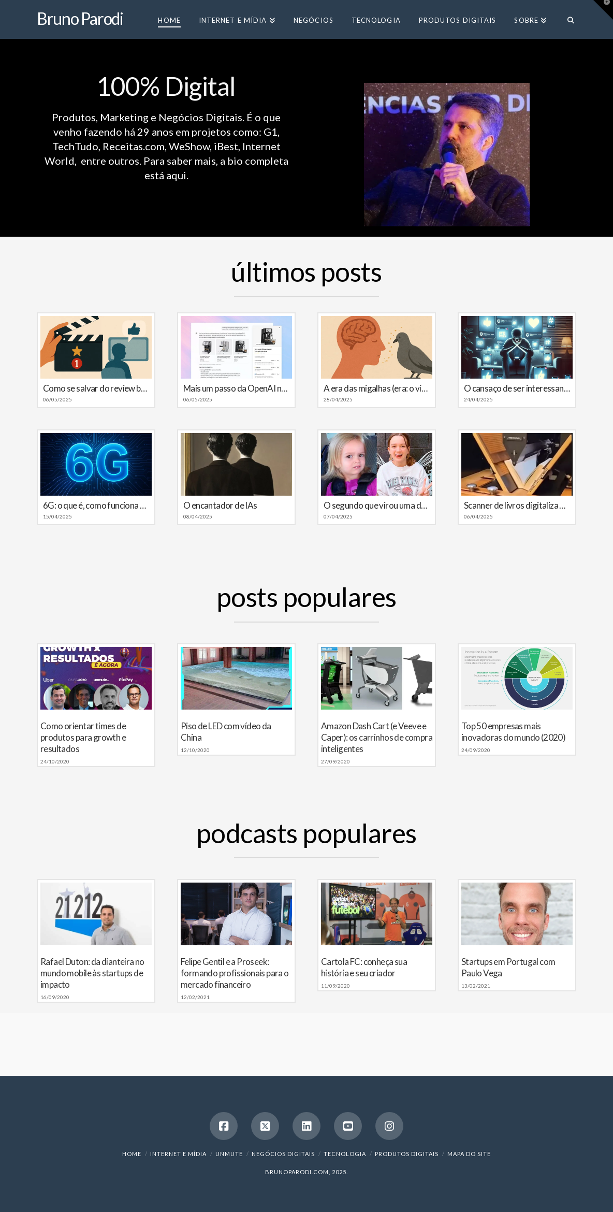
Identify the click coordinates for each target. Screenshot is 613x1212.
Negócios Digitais (283, 1153)
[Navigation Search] (566, 19)
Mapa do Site (469, 1153)
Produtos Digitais (407, 1153)
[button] (603, 10)
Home (131, 1153)
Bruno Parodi (80, 18)
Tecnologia (345, 1153)
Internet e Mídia (178, 1153)
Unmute (229, 1153)
